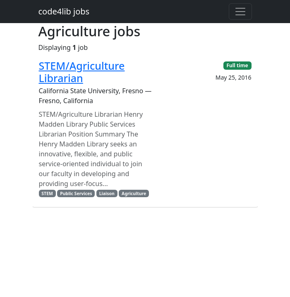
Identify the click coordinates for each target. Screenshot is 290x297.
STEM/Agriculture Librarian (82, 72)
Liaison (107, 193)
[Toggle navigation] (240, 11)
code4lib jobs (64, 11)
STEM (47, 193)
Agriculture (134, 193)
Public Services (76, 193)
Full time (237, 65)
